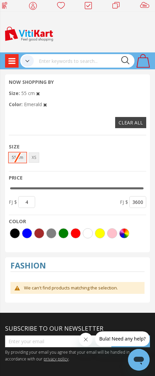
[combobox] (84, 61)
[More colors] (124, 233)
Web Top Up (7, 7)
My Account (35, 7)
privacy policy (56, 358)
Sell (146, 7)
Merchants (118, 7)
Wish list (63, 7)
